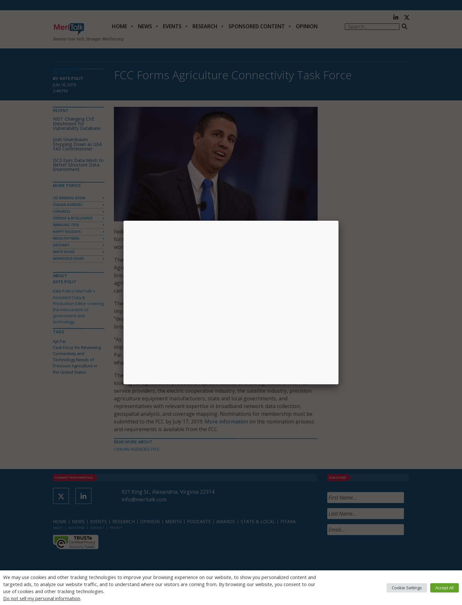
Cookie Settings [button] (407, 588)
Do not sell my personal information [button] (41, 598)
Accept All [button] (444, 588)
